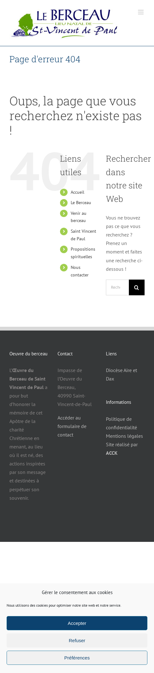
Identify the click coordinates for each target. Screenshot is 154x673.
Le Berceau (81, 202)
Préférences (77, 657)
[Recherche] (137, 287)
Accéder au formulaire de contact (72, 426)
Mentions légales (124, 436)
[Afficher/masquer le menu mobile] (141, 12)
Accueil (77, 192)
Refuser (77, 640)
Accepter (77, 623)
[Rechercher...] (117, 287)
